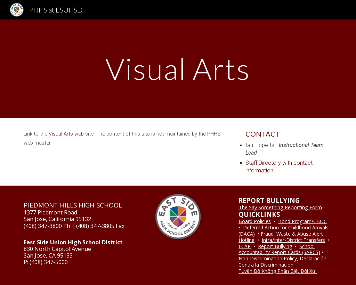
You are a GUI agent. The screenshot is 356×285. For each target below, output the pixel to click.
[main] (177, 68)
